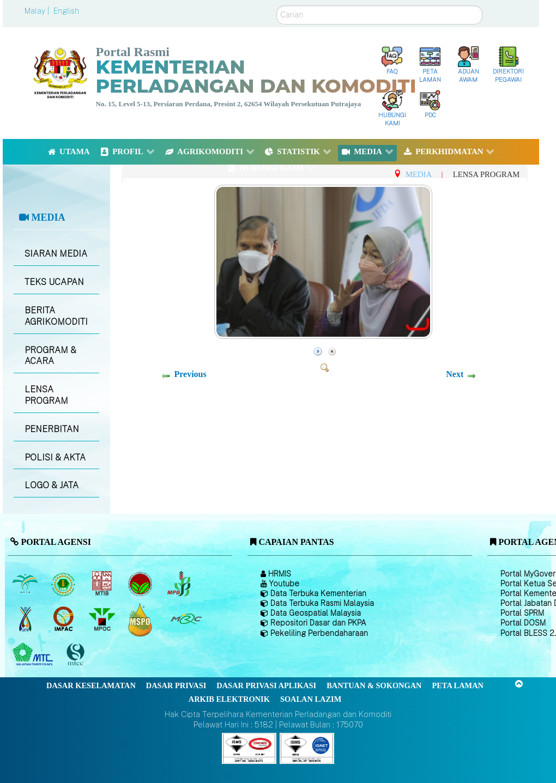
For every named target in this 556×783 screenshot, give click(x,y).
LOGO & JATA (51, 485)
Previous (190, 374)
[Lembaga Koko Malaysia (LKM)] (141, 584)
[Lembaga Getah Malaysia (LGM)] (64, 584)
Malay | (38, 11)
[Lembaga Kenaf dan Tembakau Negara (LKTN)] (26, 619)
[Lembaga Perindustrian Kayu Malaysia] (102, 584)
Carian (276, 5)
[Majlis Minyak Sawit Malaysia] (102, 619)
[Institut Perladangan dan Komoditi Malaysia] (64, 619)
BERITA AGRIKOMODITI (56, 316)
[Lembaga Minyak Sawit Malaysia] (26, 584)
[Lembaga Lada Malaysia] (179, 584)
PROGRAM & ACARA (50, 356)
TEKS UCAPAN (54, 282)
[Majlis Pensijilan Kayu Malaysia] (77, 654)
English (66, 11)
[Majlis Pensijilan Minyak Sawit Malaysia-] (141, 619)
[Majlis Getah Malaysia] (185, 619)
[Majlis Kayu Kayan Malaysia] (34, 655)
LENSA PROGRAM (46, 395)
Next (454, 374)
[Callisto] (249, 748)
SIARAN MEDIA (56, 253)
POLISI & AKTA (55, 457)
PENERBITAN (52, 429)
